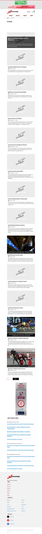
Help (22, 506)
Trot (8, 504)
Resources (23, 504)
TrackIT (25, 15)
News (8, 17)
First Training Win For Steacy (14, 439)
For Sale (9, 506)
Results (18, 15)
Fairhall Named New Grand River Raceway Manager (20, 424)
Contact (23, 510)
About (22, 508)
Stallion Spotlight (11, 510)
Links (22, 502)
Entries (11, 15)
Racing (8, 500)
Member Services (11, 508)
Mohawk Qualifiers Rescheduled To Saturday (18, 431)
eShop (31, 15)
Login (29, 11)
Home (8, 495)
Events (23, 500)
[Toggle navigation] (34, 12)
